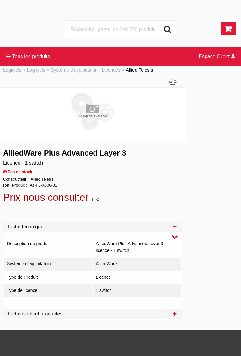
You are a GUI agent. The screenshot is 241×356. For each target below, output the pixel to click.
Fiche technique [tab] (92, 226)
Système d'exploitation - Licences (85, 70)
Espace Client (217, 56)
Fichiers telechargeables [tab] (92, 313)
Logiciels (12, 70)
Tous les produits (28, 56)
